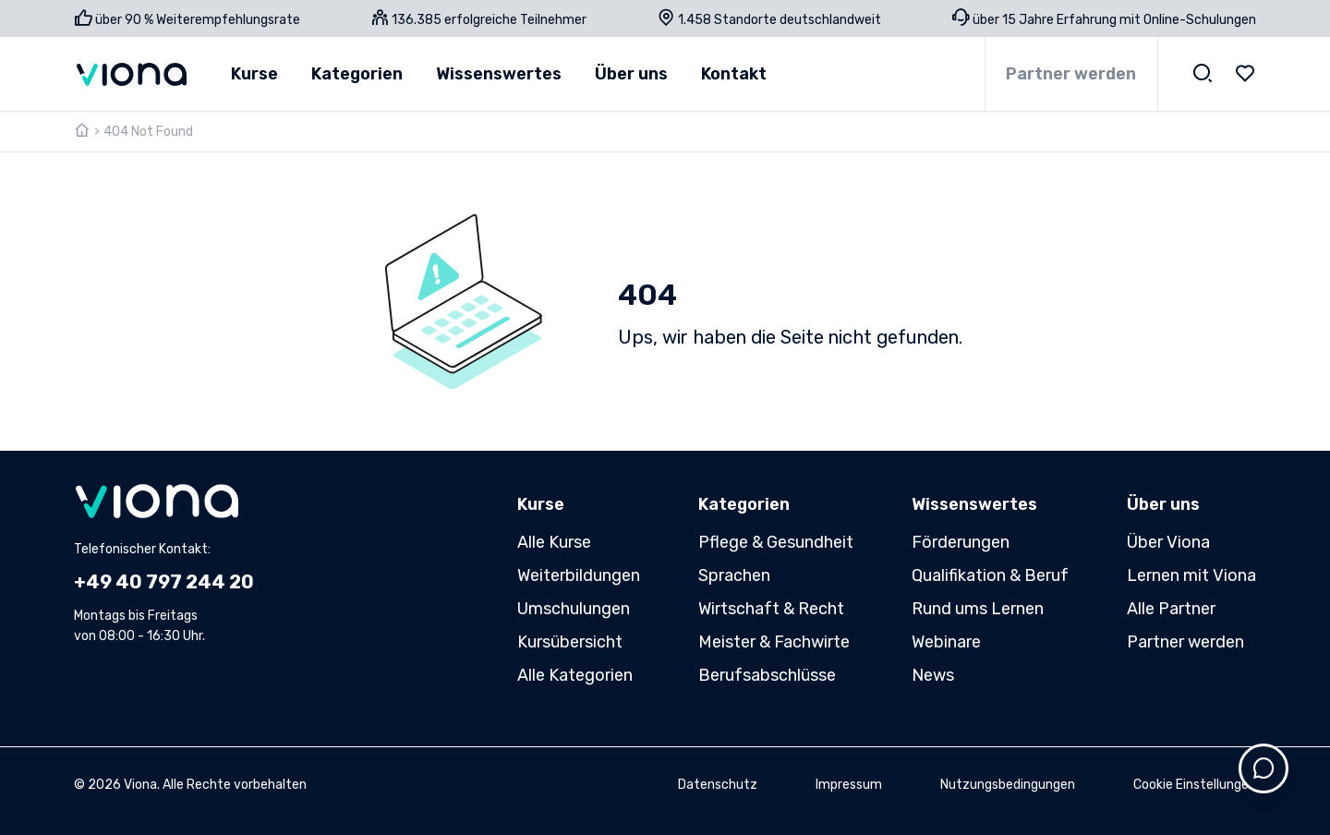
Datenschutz (717, 785)
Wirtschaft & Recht (771, 609)
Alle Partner (1171, 609)
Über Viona (1168, 542)
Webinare (946, 642)
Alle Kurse (554, 542)
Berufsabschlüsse (767, 675)
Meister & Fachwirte (774, 642)
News (933, 675)
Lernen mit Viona (1191, 575)
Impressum (849, 785)
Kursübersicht (570, 642)
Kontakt (734, 74)
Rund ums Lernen (978, 609)
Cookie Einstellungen (1194, 785)
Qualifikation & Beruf (990, 575)
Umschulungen (573, 609)
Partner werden (1071, 74)
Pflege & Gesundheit (775, 542)
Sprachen (734, 575)
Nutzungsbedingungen (1007, 785)
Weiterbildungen (578, 575)
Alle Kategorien (575, 675)
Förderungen (961, 542)
